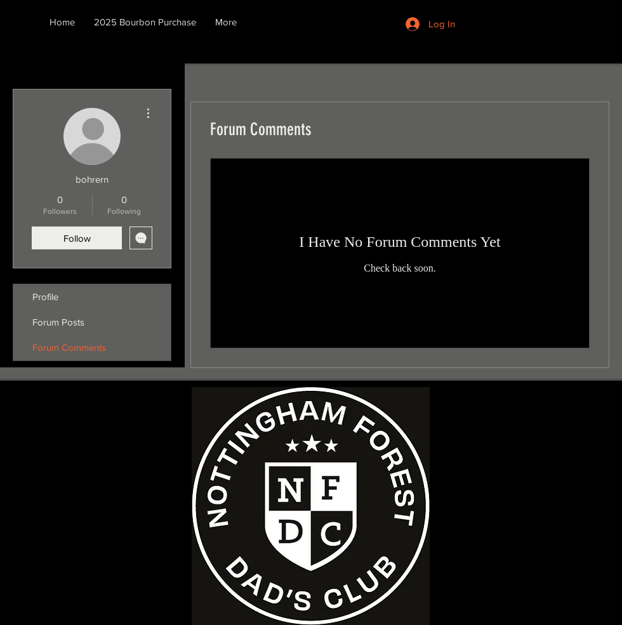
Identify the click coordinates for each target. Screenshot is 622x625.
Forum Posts (58, 322)
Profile (45, 296)
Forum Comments (69, 347)
